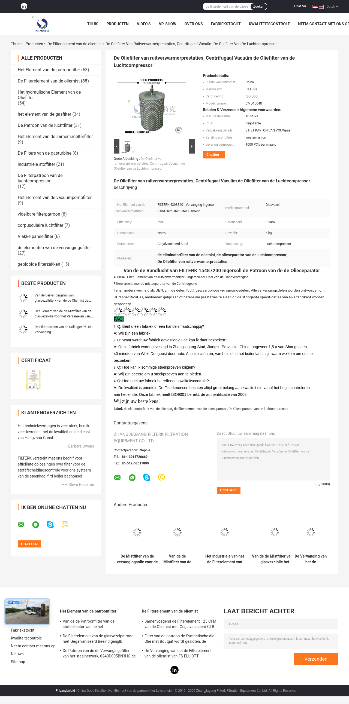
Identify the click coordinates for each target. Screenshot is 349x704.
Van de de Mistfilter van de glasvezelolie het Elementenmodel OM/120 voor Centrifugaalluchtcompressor (275, 559)
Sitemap (18, 662)
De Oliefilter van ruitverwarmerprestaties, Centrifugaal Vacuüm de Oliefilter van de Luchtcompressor (149, 163)
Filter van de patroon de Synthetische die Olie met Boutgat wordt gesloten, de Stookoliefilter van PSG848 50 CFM (179, 639)
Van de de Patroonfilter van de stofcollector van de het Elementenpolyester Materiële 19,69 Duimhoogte (93, 624)
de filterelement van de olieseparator (200, 409)
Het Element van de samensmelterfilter (55, 136)
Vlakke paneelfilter (35, 236)
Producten (118, 24)
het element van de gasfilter (44, 114)
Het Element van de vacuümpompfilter (55, 197)
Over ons (194, 24)
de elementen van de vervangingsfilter (54, 247)
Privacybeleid (65, 691)
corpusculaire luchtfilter (40, 225)
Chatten (212, 154)
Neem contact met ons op (33, 646)
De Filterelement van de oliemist (74, 44)
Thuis (92, 24)
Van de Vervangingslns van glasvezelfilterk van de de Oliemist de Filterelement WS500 (61, 300)
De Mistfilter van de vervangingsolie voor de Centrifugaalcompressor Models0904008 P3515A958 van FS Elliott (137, 559)
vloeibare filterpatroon (39, 214)
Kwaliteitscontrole (269, 24)
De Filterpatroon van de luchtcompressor (40, 178)
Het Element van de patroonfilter (49, 69)
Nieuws (17, 654)
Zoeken (258, 6)
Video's (144, 24)
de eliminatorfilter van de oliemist (148, 409)
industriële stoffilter (36, 164)
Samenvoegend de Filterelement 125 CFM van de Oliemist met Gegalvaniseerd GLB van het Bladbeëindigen (180, 624)
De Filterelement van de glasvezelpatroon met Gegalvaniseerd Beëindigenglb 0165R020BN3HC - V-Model (98, 639)
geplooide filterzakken (39, 264)
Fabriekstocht (226, 24)
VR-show (167, 24)
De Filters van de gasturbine (44, 153)
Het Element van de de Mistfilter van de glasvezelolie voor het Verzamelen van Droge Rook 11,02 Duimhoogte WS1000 (63, 316)
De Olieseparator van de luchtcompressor (258, 409)
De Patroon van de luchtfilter (45, 125)
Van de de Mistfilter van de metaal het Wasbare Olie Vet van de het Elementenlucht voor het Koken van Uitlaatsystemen (177, 559)
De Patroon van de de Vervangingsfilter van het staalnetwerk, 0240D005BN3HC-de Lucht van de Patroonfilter (99, 654)
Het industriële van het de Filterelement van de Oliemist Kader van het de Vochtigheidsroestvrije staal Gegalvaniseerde (224, 559)
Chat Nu (300, 6)
